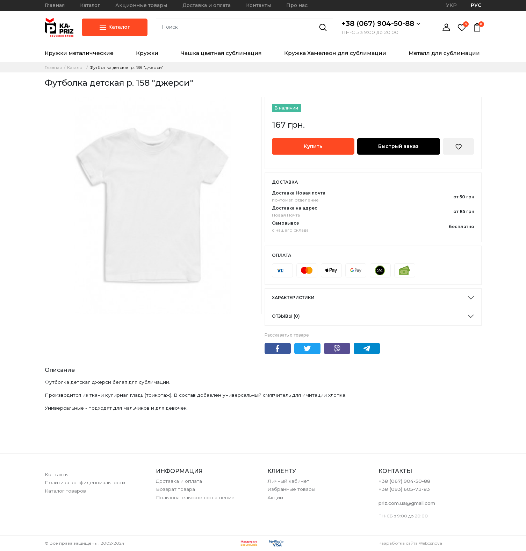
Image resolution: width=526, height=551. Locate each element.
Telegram (367, 348)
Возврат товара (175, 489)
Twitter (307, 348)
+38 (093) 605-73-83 (404, 489)
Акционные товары (141, 5)
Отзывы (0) (286, 316)
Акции (275, 497)
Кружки (147, 53)
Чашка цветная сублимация (221, 53)
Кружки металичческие (79, 53)
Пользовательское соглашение (195, 497)
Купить (313, 146)
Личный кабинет (288, 481)
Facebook (278, 348)
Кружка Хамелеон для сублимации (335, 53)
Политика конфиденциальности (85, 482)
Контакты (258, 5)
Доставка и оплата (206, 5)
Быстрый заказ (398, 146)
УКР (451, 5)
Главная (55, 5)
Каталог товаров (65, 491)
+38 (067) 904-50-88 (380, 23)
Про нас (297, 5)
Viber (337, 348)
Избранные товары (291, 489)
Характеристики (293, 297)
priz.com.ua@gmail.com (407, 503)
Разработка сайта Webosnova (410, 543)
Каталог (90, 5)
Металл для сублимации (444, 53)
